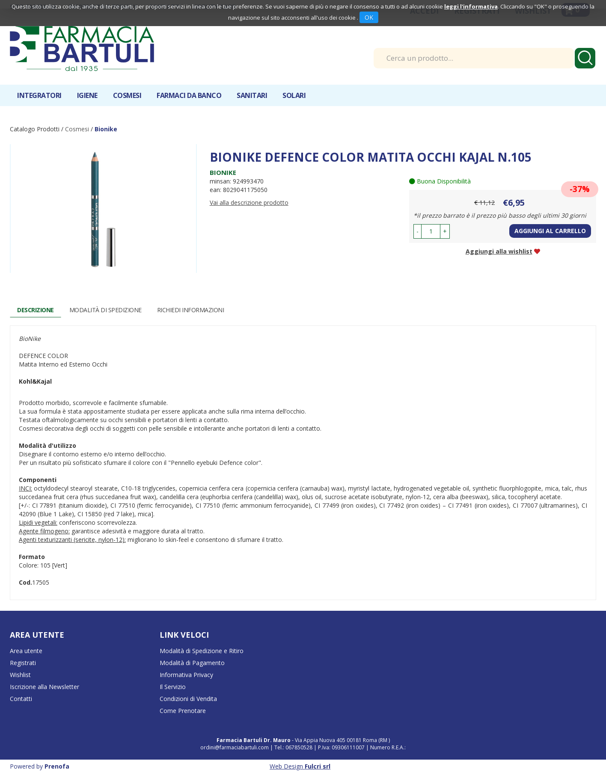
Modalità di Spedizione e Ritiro (202, 651)
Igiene (87, 95)
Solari (294, 95)
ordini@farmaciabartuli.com (234, 747)
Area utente (26, 651)
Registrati (23, 663)
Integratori (39, 95)
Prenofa (57, 766)
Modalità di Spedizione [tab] (105, 310)
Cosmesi (127, 95)
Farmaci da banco (189, 95)
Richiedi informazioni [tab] (190, 310)
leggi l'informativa (471, 6)
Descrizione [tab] (35, 310)
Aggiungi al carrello (550, 231)
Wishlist (20, 675)
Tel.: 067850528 (294, 747)
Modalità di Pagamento (192, 663)
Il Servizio (173, 687)
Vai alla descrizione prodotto (249, 202)
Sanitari (252, 95)
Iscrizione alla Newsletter (44, 687)
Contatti (21, 699)
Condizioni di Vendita (188, 699)
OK (369, 17)
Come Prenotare (183, 711)
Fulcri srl (317, 766)
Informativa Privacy (186, 675)
